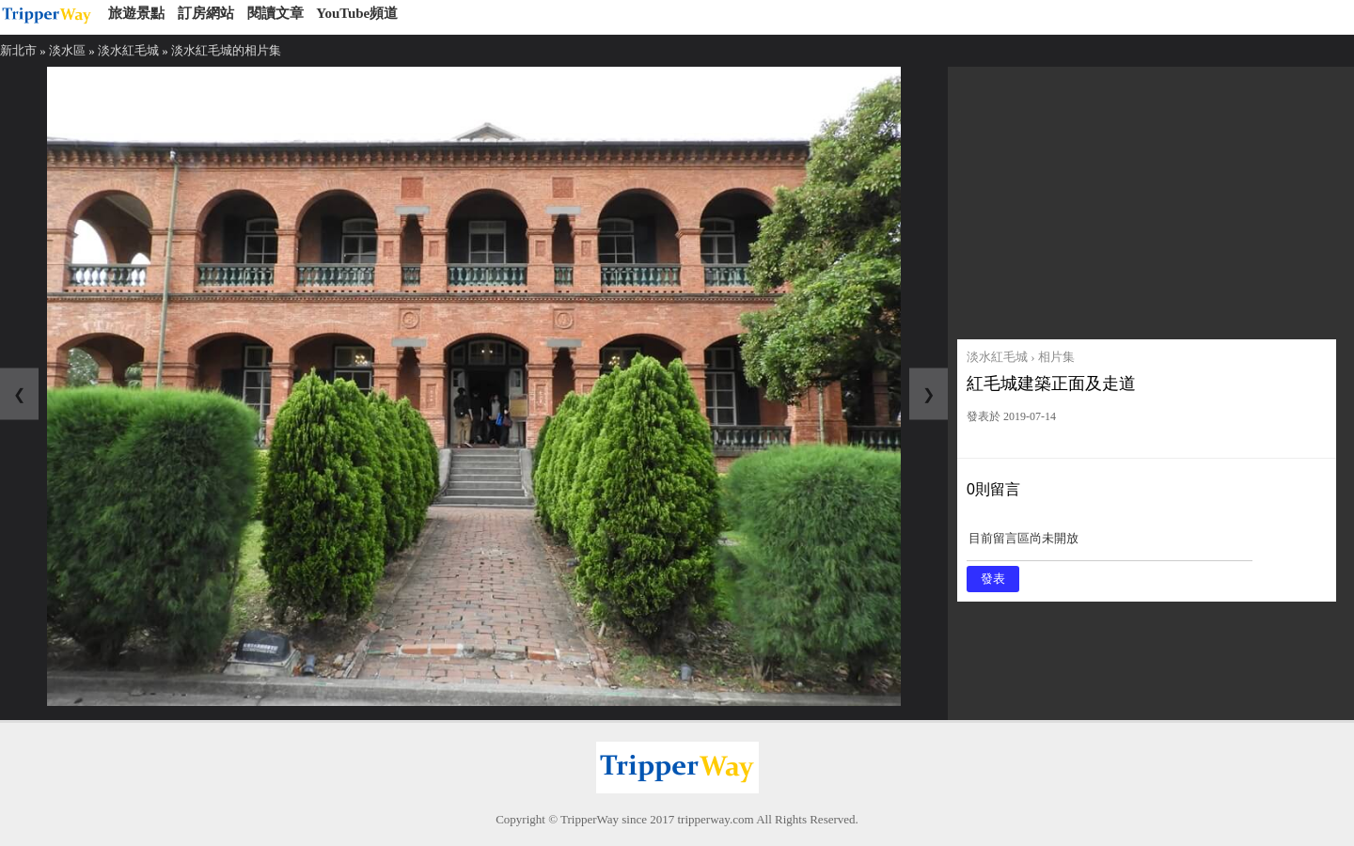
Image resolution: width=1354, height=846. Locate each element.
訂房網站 (206, 13)
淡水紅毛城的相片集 (226, 50)
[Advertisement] (1146, 198)
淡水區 (67, 50)
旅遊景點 (136, 13)
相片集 (1056, 357)
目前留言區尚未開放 (1109, 544)
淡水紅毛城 (128, 50)
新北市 (18, 50)
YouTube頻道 (357, 13)
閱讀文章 (275, 13)
